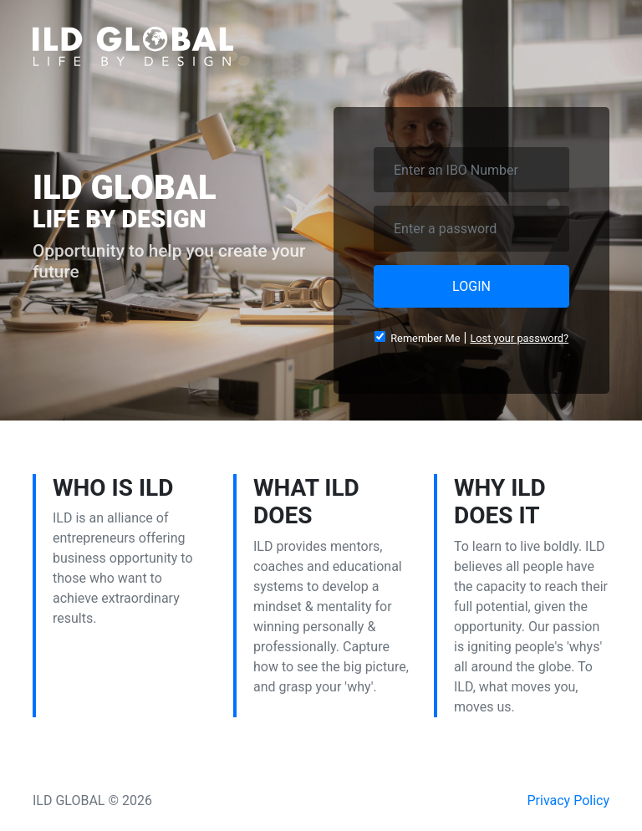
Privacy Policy (568, 800)
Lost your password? (519, 338)
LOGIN (471, 286)
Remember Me (417, 337)
